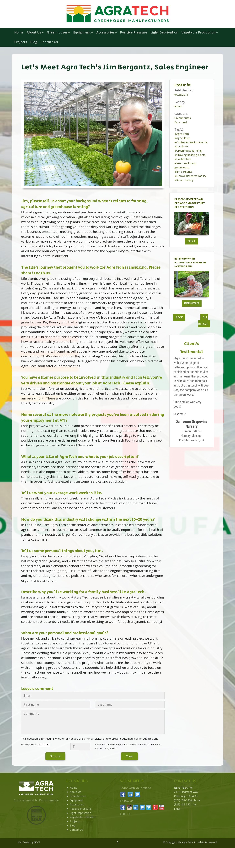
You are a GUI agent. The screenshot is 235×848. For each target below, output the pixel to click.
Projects (20, 42)
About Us (35, 32)
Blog (33, 42)
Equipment (83, 32)
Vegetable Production (200, 32)
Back (179, 317)
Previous (191, 303)
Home (18, 32)
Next (191, 241)
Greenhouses (58, 32)
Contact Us (49, 42)
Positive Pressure (133, 32)
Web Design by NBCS (29, 842)
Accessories (106, 32)
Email (177, 808)
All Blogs (203, 320)
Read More (180, 414)
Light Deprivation (164, 32)
